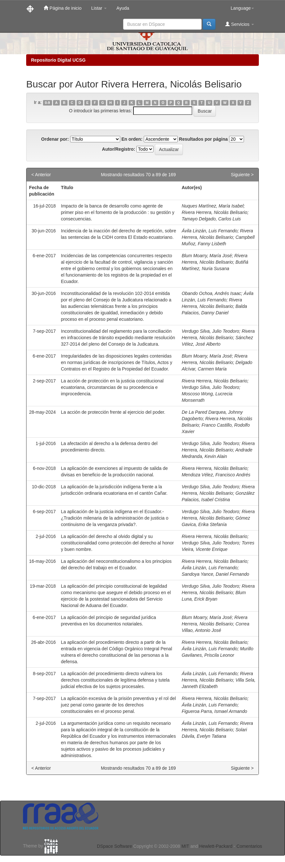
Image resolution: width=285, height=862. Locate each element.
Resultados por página (203, 139)
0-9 (47, 103)
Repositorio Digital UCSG (58, 60)
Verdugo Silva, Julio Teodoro (210, 331)
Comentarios (249, 846)
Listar (99, 8)
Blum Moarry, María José (207, 255)
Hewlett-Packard (215, 846)
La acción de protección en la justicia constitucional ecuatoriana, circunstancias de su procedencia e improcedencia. (112, 387)
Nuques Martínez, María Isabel (212, 205)
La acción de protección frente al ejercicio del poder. (113, 412)
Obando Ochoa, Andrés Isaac (211, 293)
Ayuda (122, 8)
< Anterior (41, 174)
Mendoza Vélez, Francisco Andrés (216, 474)
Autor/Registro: (118, 149)
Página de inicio (62, 8)
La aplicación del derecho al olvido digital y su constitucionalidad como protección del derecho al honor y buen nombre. (117, 543)
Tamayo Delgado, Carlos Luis (211, 218)
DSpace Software (114, 846)
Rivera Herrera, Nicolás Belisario (214, 212)
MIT (185, 846)
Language (242, 8)
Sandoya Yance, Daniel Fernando (215, 574)
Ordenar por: (55, 139)
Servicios (239, 24)
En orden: (131, 139)
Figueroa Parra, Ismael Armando (214, 711)
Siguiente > (242, 174)
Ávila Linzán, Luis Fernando (210, 230)
